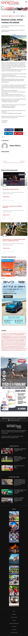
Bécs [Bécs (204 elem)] (14, 312)
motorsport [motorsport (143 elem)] (11, 321)
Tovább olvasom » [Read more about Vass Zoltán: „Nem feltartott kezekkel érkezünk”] (6, 214)
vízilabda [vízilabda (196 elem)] (4, 328)
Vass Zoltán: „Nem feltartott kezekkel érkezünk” (12, 207)
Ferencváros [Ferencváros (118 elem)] (14, 313)
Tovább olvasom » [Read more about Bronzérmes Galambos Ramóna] (6, 196)
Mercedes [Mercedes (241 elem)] (4, 321)
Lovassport (14, 607)
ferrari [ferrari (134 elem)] (20, 313)
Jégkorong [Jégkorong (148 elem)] (12, 316)
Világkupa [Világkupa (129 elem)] (12, 326)
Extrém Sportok (14, 595)
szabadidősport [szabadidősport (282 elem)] (18, 323)
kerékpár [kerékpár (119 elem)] (4, 318)
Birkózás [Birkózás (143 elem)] (9, 312)
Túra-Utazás (14, 604)
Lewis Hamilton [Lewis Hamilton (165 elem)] (8, 319)
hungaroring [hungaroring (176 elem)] (4, 316)
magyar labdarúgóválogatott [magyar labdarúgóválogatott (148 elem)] (19, 319)
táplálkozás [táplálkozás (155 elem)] (15, 325)
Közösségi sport (14, 610)
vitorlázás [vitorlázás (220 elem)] (19, 326)
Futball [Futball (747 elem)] (9, 315)
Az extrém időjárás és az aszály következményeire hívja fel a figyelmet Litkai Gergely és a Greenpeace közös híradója (19, 460)
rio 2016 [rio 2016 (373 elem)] (20, 322)
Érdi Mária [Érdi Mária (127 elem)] (10, 328)
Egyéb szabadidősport (14, 601)
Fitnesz (14, 598)
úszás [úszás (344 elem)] (22, 328)
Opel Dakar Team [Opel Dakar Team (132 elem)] (19, 321)
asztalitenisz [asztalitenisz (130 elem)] (4, 311)
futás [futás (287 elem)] (14, 315)
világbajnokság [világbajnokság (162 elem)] (5, 326)
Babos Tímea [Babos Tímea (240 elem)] (18, 311)
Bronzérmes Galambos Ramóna (10, 189)
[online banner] (14, 47)
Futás (14, 588)
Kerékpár (14, 592)
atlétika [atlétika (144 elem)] (11, 311)
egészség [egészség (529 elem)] (20, 312)
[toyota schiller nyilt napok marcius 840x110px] (14, 8)
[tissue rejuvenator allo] (14, 362)
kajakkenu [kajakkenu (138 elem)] (18, 316)
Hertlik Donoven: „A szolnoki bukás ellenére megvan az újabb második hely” (14, 240)
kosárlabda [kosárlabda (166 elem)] (16, 318)
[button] (26, 2)
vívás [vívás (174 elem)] (24, 326)
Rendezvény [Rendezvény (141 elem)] (13, 322)
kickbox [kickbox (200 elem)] (10, 318)
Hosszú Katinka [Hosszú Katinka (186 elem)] (21, 315)
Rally (23, 16)
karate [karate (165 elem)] (24, 316)
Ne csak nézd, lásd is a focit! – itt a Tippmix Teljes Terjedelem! (20, 468)
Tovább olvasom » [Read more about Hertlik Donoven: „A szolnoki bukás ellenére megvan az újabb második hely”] (6, 248)
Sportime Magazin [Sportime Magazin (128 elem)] (8, 323)
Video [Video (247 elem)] (21, 325)
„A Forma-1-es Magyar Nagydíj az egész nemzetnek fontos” (19, 477)
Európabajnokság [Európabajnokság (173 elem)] (5, 313)
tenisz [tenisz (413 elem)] (9, 325)
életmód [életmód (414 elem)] (16, 328)
